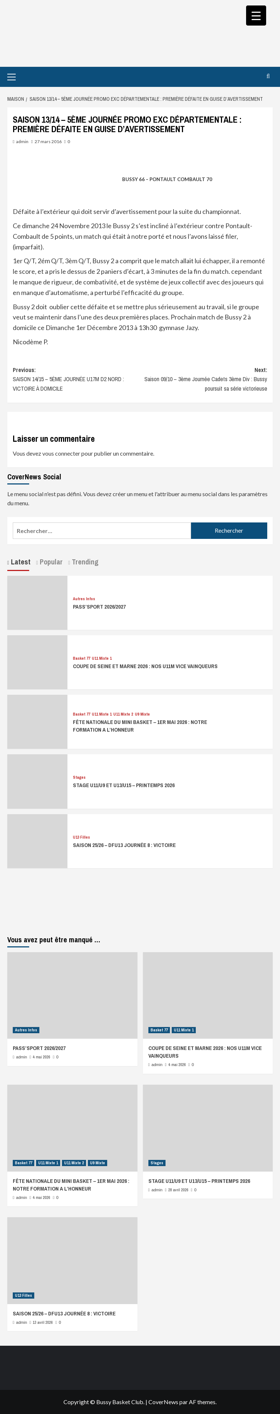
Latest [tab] (20, 562)
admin (22, 141)
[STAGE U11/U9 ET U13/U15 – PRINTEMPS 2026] (37, 780)
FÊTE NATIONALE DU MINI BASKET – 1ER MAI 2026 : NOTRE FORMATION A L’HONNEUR (71, 1184)
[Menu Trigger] (256, 15)
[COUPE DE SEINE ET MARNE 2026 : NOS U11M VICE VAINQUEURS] (37, 661)
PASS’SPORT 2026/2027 (99, 606)
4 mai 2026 (41, 1056)
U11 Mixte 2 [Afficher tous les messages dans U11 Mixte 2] (123, 714)
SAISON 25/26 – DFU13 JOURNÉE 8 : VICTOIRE (124, 845)
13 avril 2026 (43, 1322)
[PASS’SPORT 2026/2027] (37, 601)
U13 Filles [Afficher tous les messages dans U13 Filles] (81, 837)
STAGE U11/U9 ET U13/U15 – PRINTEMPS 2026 (124, 785)
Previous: (76, 380)
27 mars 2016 (48, 141)
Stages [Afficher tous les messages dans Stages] (79, 777)
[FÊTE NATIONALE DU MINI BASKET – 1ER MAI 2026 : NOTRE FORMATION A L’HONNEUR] (37, 720)
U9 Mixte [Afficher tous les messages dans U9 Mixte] (142, 714)
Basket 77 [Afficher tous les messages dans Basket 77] (81, 658)
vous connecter (61, 453)
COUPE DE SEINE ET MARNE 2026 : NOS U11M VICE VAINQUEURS (145, 666)
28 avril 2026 (178, 1189)
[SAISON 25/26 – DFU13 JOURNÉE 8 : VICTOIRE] (37, 840)
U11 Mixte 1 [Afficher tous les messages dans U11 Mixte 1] (102, 658)
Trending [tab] (84, 562)
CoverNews (163, 1401)
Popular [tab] (50, 562)
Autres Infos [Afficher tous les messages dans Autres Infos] (84, 599)
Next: (203, 380)
